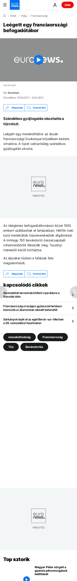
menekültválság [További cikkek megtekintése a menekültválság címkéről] (19, 337)
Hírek (13, 16)
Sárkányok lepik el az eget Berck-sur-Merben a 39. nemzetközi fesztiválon (33, 321)
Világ (24, 16)
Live (67, 5)
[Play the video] (38, 59)
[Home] (4, 15)
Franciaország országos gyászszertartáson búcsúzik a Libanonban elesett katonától (32, 307)
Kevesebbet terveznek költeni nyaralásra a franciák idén (31, 294)
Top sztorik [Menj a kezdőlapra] (16, 559)
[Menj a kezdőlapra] (15, 5)
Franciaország (39, 16)
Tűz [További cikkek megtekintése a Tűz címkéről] (11, 347)
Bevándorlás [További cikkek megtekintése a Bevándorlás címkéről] (34, 347)
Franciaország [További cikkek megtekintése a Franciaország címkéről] (52, 337)
